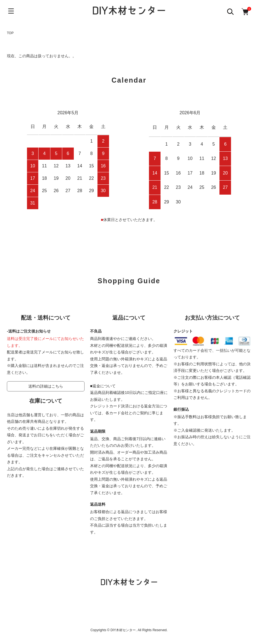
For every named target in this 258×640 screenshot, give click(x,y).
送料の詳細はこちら (45, 386)
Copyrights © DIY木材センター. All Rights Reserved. (128, 630)
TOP (10, 33)
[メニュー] (11, 11)
